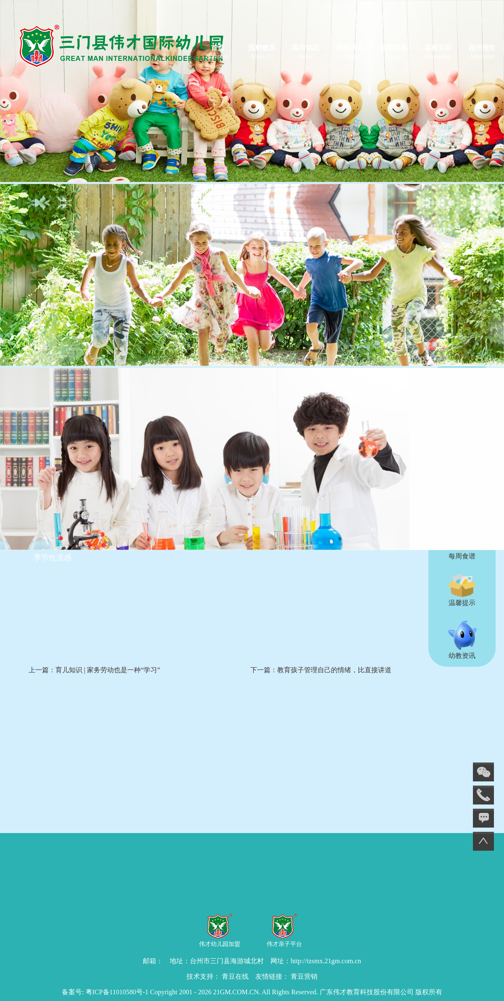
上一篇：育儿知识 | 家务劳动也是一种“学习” (94, 669)
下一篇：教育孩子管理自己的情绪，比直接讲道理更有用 (320, 679)
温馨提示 (462, 590)
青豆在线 (235, 976)
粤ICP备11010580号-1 (117, 992)
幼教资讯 (462, 639)
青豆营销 (304, 976)
